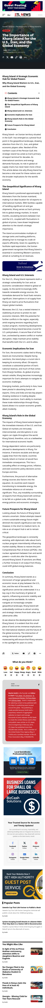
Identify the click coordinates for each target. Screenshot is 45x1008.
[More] (25, 57)
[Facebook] (39, 684)
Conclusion (11, 129)
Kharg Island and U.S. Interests (19, 111)
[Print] (21, 57)
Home (4, 27)
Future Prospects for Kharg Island (20, 125)
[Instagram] (12, 856)
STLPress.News (31, 698)
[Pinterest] (36, 845)
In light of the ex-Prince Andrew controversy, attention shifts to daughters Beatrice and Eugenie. (13, 954)
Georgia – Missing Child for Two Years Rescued (14, 997)
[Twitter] (24, 845)
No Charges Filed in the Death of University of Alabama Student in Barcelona (13, 971)
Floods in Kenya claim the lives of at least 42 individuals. (14, 985)
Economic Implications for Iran (19, 115)
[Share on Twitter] (7, 57)
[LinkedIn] (36, 856)
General (11, 27)
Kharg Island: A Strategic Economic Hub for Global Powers (22, 99)
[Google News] (24, 856)
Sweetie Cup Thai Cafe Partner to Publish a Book (21, 907)
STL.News (19, 696)
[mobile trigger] (4, 15)
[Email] (12, 57)
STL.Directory (27, 696)
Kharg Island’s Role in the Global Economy (19, 120)
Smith (5, 50)
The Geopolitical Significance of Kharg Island (21, 105)
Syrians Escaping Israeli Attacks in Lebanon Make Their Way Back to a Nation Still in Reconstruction (22, 923)
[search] (34, 15)
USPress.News (16, 700)
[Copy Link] (16, 57)
